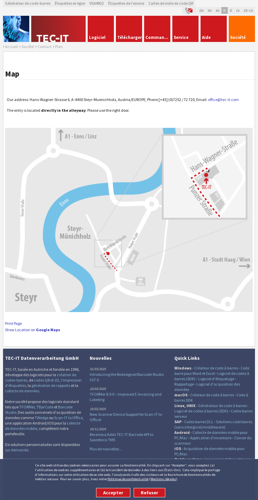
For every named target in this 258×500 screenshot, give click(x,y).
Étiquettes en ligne (70, 3)
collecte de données (22, 390)
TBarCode (44, 406)
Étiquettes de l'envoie (126, 3)
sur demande (16, 449)
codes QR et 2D (46, 380)
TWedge (41, 417)
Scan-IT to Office (68, 417)
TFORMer (27, 406)
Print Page (13, 323)
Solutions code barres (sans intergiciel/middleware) (213, 424)
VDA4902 (96, 3)
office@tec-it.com (223, 99)
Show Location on (32, 329)
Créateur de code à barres (216, 367)
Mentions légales (163, 479)
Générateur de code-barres (27, 3)
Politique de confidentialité (128, 479)
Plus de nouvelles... (106, 448)
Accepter (113, 493)
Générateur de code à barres (222, 405)
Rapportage (184, 384)
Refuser (149, 493)
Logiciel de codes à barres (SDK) (201, 410)
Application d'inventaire (210, 437)
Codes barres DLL (198, 421)
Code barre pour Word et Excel (211, 370)
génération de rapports (51, 385)
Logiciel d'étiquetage (216, 378)
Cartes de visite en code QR (170, 3)
